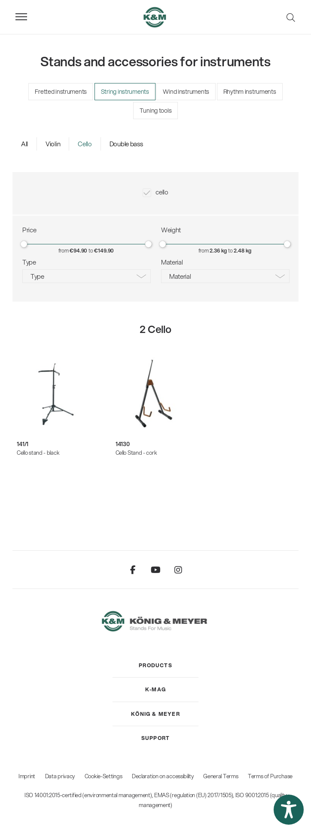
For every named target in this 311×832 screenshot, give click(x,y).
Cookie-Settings (103, 776)
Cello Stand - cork (136, 452)
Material (180, 276)
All (24, 143)
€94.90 (78, 250)
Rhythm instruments (249, 91)
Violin (53, 143)
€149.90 (104, 250)
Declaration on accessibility (163, 776)
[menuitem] (155, 665)
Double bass (126, 143)
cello (162, 192)
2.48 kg (242, 250)
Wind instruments (186, 91)
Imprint (26, 776)
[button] (289, 810)
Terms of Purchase (270, 776)
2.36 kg (218, 250)
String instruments (125, 91)
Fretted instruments (61, 91)
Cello (85, 143)
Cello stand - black (38, 452)
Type (37, 276)
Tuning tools (156, 110)
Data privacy (60, 776)
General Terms (220, 776)
